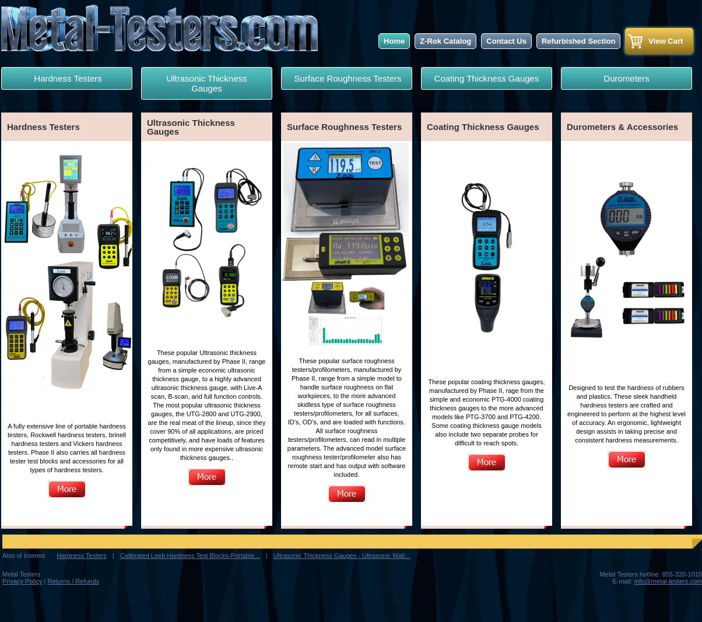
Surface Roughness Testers (346, 78)
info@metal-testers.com (668, 581)
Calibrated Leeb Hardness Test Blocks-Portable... (190, 555)
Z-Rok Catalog (445, 41)
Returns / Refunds (73, 581)
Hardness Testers (66, 78)
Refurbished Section (578, 41)
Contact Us (506, 41)
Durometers (626, 78)
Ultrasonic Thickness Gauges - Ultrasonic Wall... (341, 555)
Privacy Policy (22, 581)
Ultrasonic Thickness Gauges (206, 83)
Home (394, 41)
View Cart (665, 41)
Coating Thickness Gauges (486, 78)
